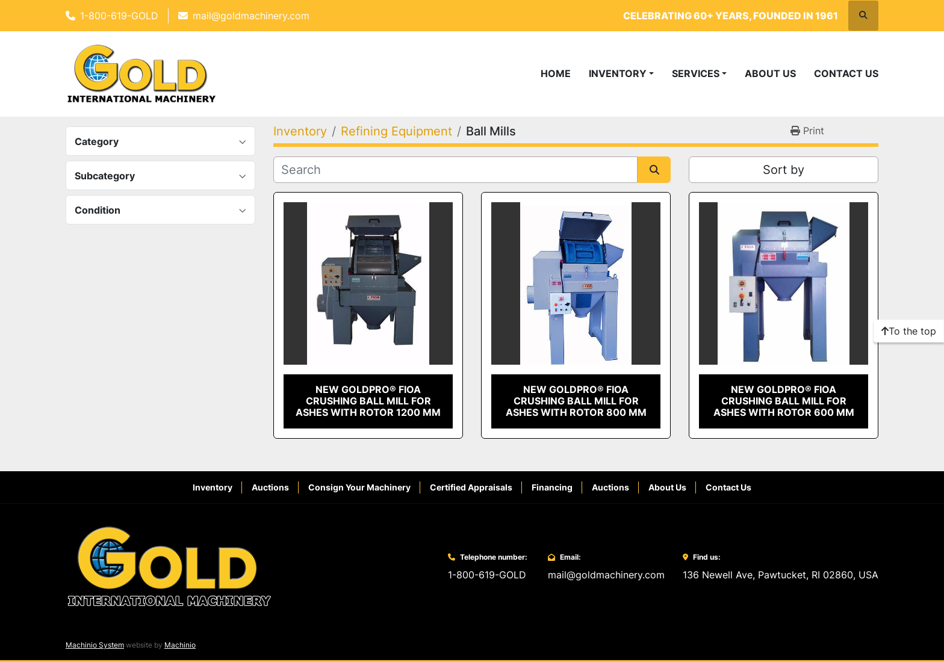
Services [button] (695, 73)
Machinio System (95, 644)
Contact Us (846, 73)
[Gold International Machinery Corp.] (169, 566)
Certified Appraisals (471, 487)
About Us (770, 73)
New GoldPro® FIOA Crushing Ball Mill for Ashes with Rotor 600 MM (783, 400)
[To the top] (909, 331)
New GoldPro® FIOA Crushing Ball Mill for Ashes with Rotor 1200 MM (368, 400)
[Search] (455, 169)
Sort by (783, 169)
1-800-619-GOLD (119, 16)
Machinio (180, 644)
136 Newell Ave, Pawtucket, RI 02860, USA (780, 575)
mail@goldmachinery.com (251, 16)
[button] (621, 73)
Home (556, 73)
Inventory (618, 73)
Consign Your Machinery (359, 487)
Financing (552, 487)
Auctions (270, 487)
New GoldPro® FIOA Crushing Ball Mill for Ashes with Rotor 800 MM (576, 400)
